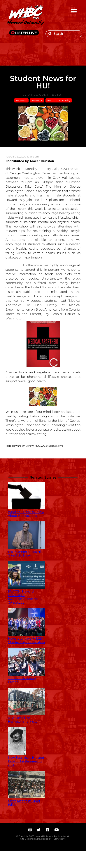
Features (21, 100)
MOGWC (40, 445)
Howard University (58, 100)
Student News (54, 445)
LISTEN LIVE (26, 32)
